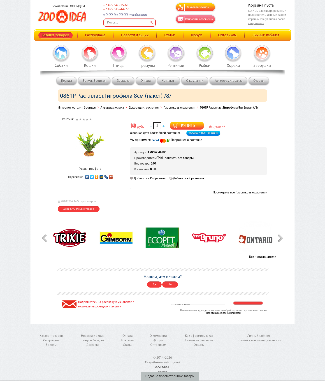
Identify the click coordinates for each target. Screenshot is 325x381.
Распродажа (95, 35)
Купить (188, 126)
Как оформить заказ (228, 81)
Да (154, 284)
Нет (170, 284)
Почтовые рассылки (199, 340)
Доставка (123, 81)
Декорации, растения (144, 107)
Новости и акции (135, 35)
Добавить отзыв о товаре (78, 209)
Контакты (168, 81)
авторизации (256, 23)
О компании (194, 81)
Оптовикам (227, 35)
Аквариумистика (112, 107)
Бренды (66, 81)
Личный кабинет (265, 35)
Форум (196, 35)
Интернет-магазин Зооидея (77, 107)
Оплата (146, 81)
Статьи (169, 35)
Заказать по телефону (203, 133)
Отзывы (258, 81)
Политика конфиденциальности (259, 340)
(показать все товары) (179, 158)
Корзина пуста (261, 5)
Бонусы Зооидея (94, 81)
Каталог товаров (55, 35)
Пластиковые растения (179, 107)
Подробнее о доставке (186, 140)
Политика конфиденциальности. (223, 313)
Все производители (262, 257)
